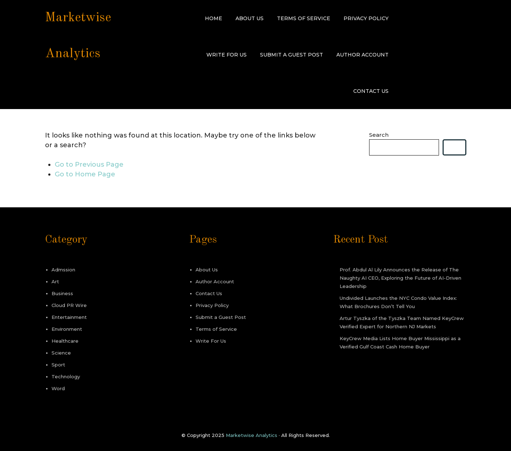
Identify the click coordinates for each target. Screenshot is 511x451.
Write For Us (226, 54)
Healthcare (65, 341)
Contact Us (371, 91)
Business (62, 293)
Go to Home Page (85, 174)
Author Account (362, 54)
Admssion (63, 269)
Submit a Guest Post (291, 54)
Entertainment (69, 317)
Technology (65, 376)
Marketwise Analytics (251, 435)
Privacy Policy (366, 18)
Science (61, 353)
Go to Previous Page (89, 164)
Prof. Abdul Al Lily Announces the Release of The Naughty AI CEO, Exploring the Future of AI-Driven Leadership (400, 278)
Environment (66, 329)
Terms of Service (303, 18)
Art (55, 281)
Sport (58, 364)
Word (58, 388)
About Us (250, 18)
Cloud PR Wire (69, 305)
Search (379, 134)
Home (213, 18)
